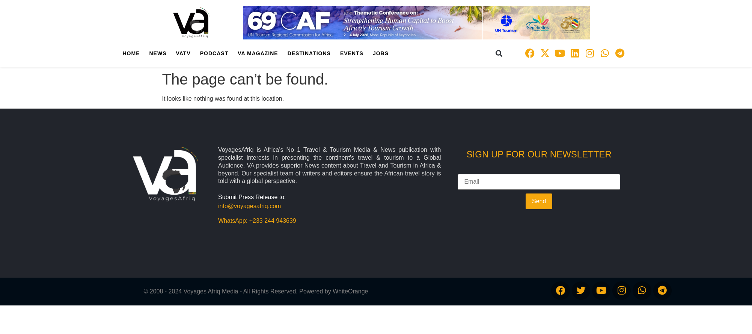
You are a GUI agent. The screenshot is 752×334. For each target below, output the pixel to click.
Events (351, 53)
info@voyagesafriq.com (249, 206)
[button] (499, 53)
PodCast (214, 53)
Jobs (381, 53)
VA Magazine (258, 53)
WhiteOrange (350, 291)
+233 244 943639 (272, 221)
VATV (183, 53)
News (158, 53)
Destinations (309, 53)
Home (131, 53)
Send (539, 201)
